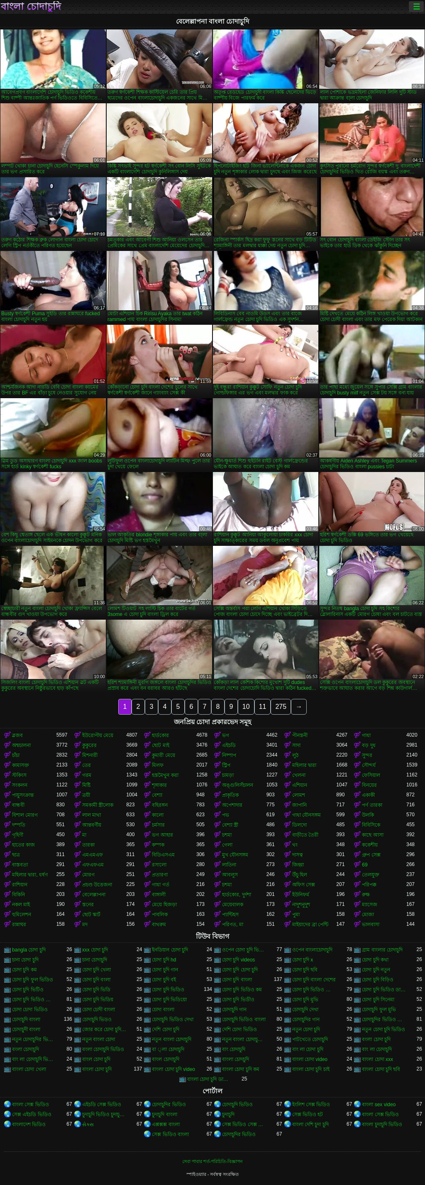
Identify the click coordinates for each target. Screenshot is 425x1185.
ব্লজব (17, 735)
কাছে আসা (372, 835)
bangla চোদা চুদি (29, 950)
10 (246, 706)
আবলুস (230, 875)
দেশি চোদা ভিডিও (239, 1029)
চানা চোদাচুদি (94, 960)
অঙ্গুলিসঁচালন (237, 785)
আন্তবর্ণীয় (91, 825)
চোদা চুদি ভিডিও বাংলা (34, 1000)
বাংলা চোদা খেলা (29, 1069)
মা (84, 835)
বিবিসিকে (371, 825)
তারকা (88, 845)
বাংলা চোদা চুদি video (173, 1069)
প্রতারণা (160, 875)
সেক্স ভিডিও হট (307, 1114)
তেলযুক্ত (370, 875)
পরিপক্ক (369, 885)
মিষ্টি (86, 785)
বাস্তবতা (20, 865)
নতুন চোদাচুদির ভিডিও (34, 1039)
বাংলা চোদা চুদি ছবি (381, 1069)
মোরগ (88, 875)
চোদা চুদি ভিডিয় (98, 1000)
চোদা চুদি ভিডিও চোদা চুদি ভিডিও (314, 990)
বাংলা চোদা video (309, 1059)
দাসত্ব (297, 855)
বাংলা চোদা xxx (377, 1059)
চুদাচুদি (228, 1114)
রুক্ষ (366, 895)
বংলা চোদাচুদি (25, 1049)
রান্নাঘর (19, 924)
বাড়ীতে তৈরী (305, 835)
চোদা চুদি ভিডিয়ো (169, 1000)
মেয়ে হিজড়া (164, 905)
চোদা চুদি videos (238, 960)
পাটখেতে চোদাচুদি (310, 1039)
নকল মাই (21, 905)
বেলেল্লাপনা (93, 895)
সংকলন (19, 785)
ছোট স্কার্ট (91, 914)
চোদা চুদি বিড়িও (377, 980)
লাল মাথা (91, 815)
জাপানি (299, 805)
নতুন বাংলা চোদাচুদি (171, 1039)
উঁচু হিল (299, 875)
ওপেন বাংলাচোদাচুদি (312, 950)
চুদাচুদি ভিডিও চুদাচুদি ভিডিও (104, 1114)
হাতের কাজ (23, 845)
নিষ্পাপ (229, 755)
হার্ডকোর (160, 735)
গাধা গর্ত (160, 885)
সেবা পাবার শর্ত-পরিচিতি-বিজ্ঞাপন (212, 1161)
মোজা (368, 914)
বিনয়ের (369, 785)
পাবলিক (160, 914)
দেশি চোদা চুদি (165, 1029)
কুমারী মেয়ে (163, 755)
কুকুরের (89, 745)
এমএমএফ (92, 855)
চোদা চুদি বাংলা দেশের (314, 980)
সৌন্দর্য (369, 765)
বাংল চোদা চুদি (96, 1059)
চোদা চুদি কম (24, 970)
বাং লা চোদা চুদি (307, 1049)
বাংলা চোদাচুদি (31, 6)
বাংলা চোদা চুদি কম (240, 1069)
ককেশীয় (370, 845)
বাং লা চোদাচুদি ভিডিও (34, 1059)
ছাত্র (16, 855)
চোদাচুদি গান (234, 1009)
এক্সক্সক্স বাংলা (165, 1124)
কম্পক (158, 845)
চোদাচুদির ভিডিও (169, 1104)
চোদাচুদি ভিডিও (237, 1104)
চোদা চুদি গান (165, 970)
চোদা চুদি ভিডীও (238, 1000)
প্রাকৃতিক (230, 795)
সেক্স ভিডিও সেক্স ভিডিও (244, 1124)
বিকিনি (18, 895)
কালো (158, 815)
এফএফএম (93, 865)
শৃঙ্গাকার (159, 785)
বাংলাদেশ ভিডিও (29, 1124)
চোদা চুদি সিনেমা (378, 1000)
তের (86, 765)
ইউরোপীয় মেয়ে (97, 735)
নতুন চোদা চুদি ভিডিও (383, 1029)
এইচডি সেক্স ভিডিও (102, 1104)
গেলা (227, 845)
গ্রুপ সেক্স (371, 855)
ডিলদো (299, 825)
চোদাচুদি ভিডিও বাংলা (244, 1019)
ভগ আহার (162, 835)
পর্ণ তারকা (372, 805)
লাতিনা (229, 865)
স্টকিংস (19, 775)
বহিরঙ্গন (160, 805)
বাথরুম (159, 924)
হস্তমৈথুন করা (165, 775)
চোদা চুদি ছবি (305, 970)
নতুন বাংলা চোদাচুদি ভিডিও (244, 1039)
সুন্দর (367, 755)
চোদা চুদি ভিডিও (168, 990)
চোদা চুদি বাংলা (237, 980)
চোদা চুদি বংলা (96, 980)
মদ (85, 924)
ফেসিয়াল (371, 775)
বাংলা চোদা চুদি (97, 1069)
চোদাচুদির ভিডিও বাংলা (384, 1019)
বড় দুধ (368, 745)
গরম (86, 775)
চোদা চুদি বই (164, 980)
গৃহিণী (17, 835)
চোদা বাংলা (163, 1009)
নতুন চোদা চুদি (306, 1029)
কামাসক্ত (20, 765)
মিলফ (158, 765)
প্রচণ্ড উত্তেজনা (97, 885)
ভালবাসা (370, 924)
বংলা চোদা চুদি (376, 1039)
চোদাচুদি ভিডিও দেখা (172, 1019)
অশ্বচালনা (21, 745)
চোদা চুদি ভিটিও (28, 990)
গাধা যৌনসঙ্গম (306, 815)
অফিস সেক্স (303, 885)
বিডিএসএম (163, 855)
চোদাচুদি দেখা (305, 1009)
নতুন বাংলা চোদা (98, 1039)
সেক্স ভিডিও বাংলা (170, 1134)
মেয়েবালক (232, 905)
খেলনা (298, 775)
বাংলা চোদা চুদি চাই (311, 1069)
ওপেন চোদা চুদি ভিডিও (244, 950)
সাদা (296, 745)
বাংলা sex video (379, 1104)
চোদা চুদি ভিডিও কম (242, 990)
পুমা (296, 914)
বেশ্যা (157, 795)
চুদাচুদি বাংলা (164, 1114)
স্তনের (88, 905)
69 (364, 865)
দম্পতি (18, 825)
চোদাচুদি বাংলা (26, 1019)
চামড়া (228, 775)
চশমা (227, 835)
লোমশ (298, 795)
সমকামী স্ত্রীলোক (97, 805)
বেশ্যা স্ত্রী (230, 825)
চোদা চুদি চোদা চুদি (240, 970)
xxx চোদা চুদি (95, 950)
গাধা (366, 735)
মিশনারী (90, 755)
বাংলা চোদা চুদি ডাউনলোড (209, 1079)
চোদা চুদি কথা (375, 960)
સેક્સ (88, 1124)
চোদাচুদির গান (306, 1019)
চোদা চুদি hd (164, 960)
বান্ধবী (18, 805)
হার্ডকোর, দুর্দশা (236, 895)
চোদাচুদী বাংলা (26, 1029)
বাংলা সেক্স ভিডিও (30, 1104)
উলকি (368, 815)
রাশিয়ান (19, 885)
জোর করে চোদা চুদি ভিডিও (104, 1029)
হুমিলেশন (21, 914)
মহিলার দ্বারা (304, 765)
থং (295, 845)
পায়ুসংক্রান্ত (23, 795)
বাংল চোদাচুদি (165, 1059)
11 (262, 706)
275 (280, 706)
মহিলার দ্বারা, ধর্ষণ (30, 875)
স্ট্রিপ (226, 765)
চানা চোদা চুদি (25, 960)
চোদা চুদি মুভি (305, 1000)
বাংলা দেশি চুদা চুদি (310, 1124)
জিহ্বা (298, 865)
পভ (225, 815)
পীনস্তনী (300, 735)
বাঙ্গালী (159, 895)
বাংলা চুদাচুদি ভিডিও (382, 1124)
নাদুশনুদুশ (301, 905)
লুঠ (295, 755)
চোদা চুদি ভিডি (96, 990)
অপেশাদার (232, 805)
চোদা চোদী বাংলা (98, 1009)
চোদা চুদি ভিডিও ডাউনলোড (384, 990)
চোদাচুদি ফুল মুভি (379, 1009)
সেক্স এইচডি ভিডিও (31, 1114)
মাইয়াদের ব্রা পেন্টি (310, 924)
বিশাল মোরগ (25, 815)
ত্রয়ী (86, 795)
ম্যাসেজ (369, 905)
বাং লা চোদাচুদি (377, 1049)
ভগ (225, 735)
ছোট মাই (160, 745)
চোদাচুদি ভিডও (97, 1019)
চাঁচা (16, 755)
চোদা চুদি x (302, 960)
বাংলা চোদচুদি (235, 1059)
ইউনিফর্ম (300, 895)
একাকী (368, 795)
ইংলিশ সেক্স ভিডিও (311, 1104)
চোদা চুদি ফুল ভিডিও (32, 980)
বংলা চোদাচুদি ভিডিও (103, 1049)
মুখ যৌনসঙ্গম (235, 855)
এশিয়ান (299, 785)
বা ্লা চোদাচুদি (168, 1049)
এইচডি (229, 745)
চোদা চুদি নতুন (376, 970)
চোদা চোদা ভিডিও (30, 1009)
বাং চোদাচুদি (233, 1049)
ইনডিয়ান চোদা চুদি (170, 950)
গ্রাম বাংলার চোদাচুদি (382, 950)
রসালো (159, 865)
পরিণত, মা (232, 924)
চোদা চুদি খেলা (96, 970)
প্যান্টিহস (230, 914)
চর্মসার (158, 825)
